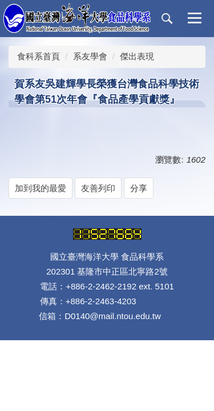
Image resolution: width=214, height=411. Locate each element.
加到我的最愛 (40, 188)
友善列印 (98, 188)
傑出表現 (137, 56)
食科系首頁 (38, 56)
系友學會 (90, 56)
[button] (167, 19)
